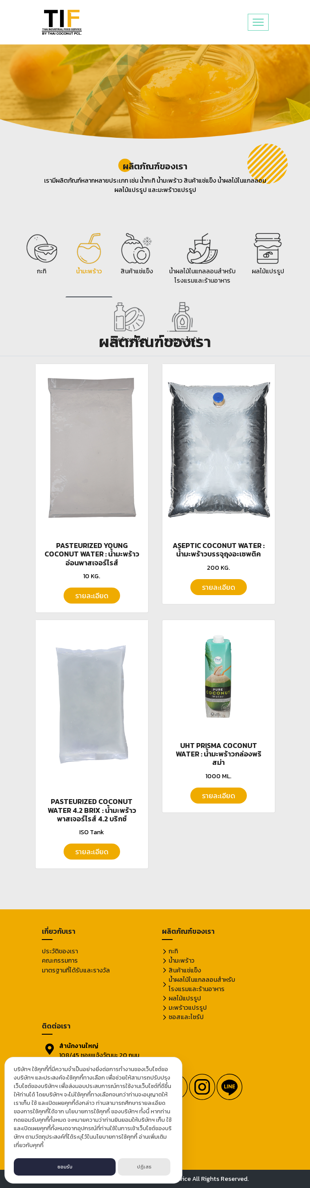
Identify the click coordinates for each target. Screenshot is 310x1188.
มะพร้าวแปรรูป (188, 1007)
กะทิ (173, 951)
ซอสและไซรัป (186, 1017)
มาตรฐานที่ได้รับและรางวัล (76, 970)
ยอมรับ (64, 1166)
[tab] (41, 262)
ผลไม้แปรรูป (185, 998)
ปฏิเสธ (144, 1166)
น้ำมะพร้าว (181, 960)
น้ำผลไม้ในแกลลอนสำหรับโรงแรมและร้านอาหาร (202, 984)
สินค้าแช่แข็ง (185, 970)
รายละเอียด (92, 595)
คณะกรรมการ (60, 960)
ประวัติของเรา (60, 951)
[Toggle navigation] (258, 22)
